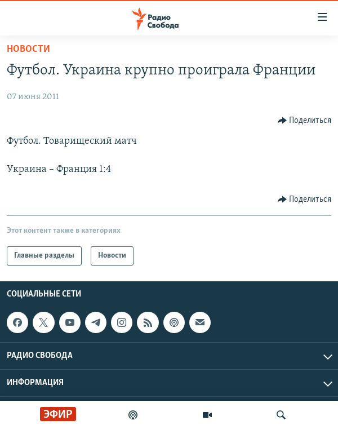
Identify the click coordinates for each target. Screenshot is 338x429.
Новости (28, 49)
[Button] (305, 120)
